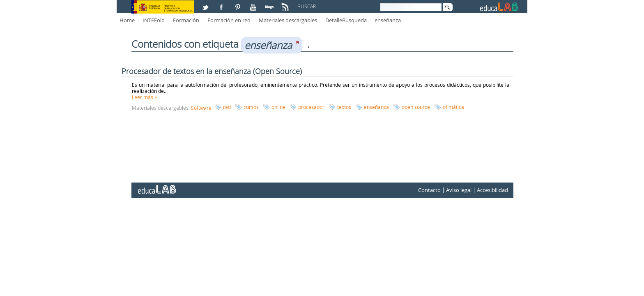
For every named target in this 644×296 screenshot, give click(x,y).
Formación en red (229, 20)
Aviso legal (459, 190)
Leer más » (144, 97)
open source (416, 107)
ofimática (453, 107)
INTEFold (154, 20)
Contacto (429, 190)
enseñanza (388, 20)
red (227, 107)
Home (127, 20)
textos (344, 107)
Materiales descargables (288, 20)
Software (201, 107)
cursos (251, 107)
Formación (186, 20)
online (278, 107)
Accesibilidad (492, 190)
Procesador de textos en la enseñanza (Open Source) (212, 71)
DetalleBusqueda (346, 20)
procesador (311, 107)
